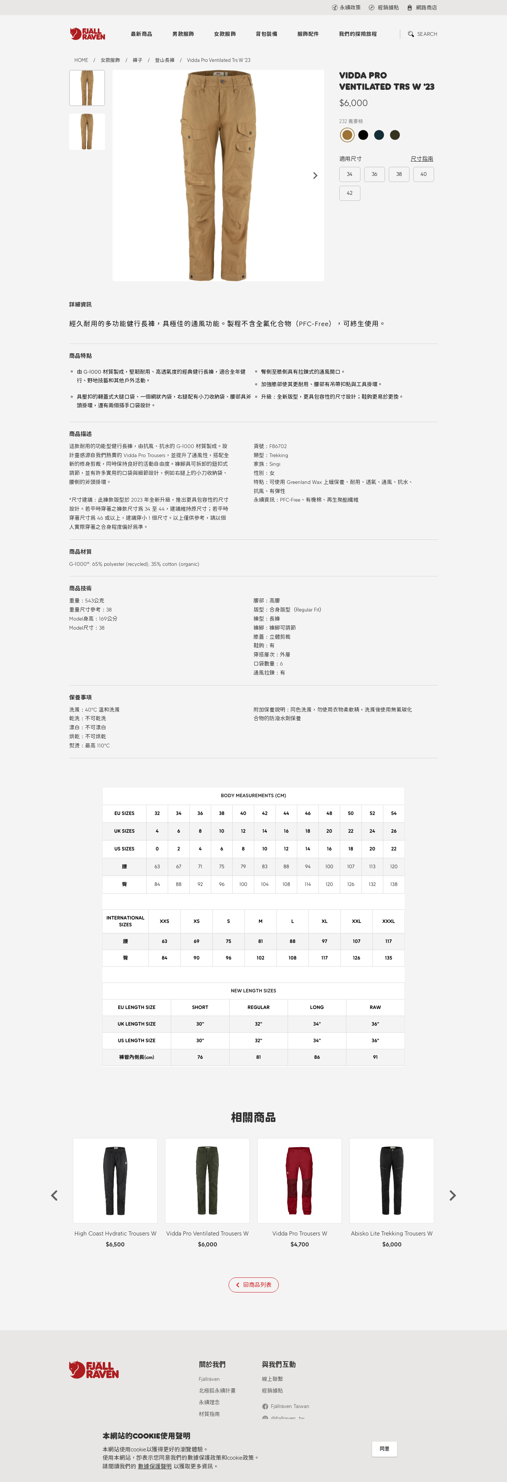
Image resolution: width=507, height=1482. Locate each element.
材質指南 (209, 1414)
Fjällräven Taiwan (290, 1406)
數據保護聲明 (155, 1466)
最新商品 (142, 34)
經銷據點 (272, 1391)
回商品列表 (257, 1285)
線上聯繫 (272, 1379)
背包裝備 (267, 34)
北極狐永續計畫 (217, 1391)
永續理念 (209, 1402)
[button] (315, 175)
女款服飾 (225, 34)
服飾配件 (308, 34)
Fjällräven (209, 1379)
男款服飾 (183, 34)
